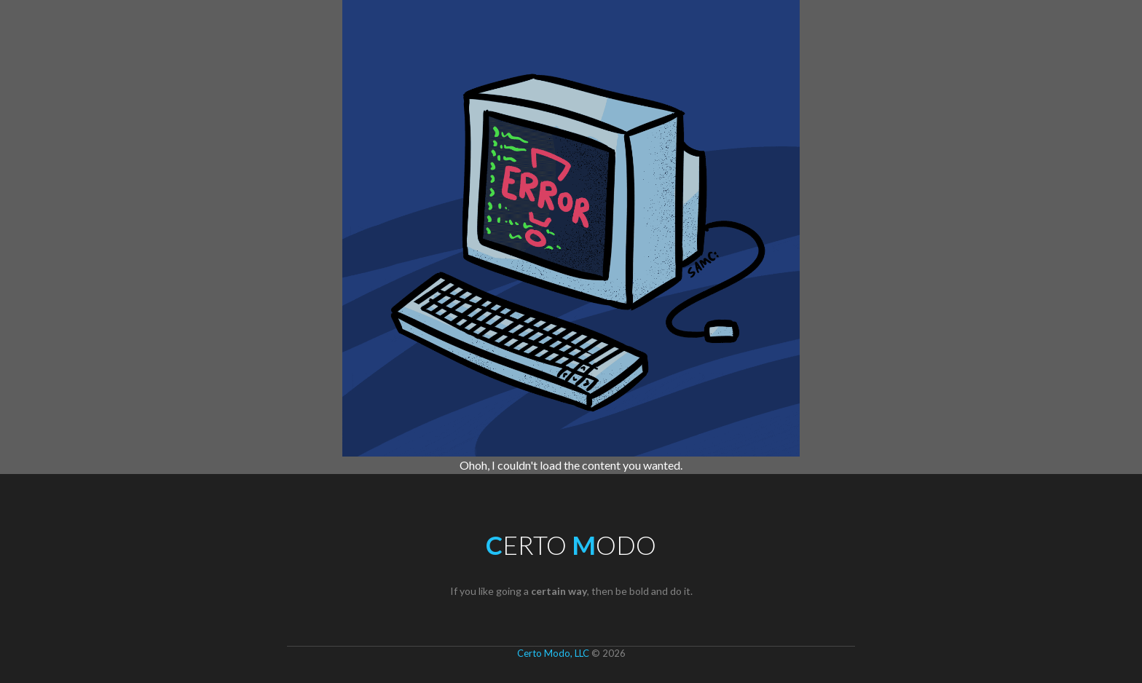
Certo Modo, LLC (553, 653)
